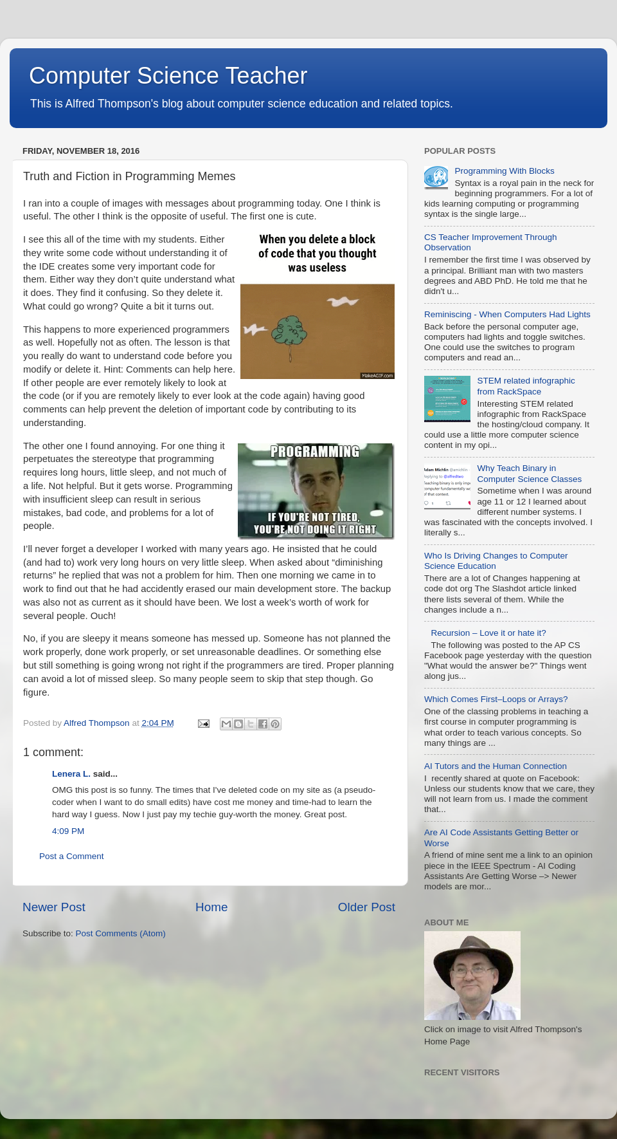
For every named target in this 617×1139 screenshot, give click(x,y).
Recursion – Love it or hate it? (488, 633)
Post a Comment (71, 856)
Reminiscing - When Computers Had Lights (507, 314)
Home (211, 907)
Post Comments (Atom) (121, 933)
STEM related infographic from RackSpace (526, 386)
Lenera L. (71, 774)
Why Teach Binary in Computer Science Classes (529, 473)
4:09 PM (68, 831)
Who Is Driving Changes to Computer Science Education (496, 561)
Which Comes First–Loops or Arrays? (496, 699)
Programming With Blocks (504, 171)
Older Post (366, 907)
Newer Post (53, 907)
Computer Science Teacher (168, 75)
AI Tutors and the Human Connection (495, 766)
